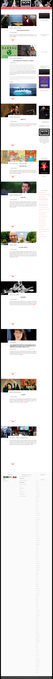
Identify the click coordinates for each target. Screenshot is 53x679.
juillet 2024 (37, 523)
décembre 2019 (38, 634)
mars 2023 (37, 557)
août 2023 (37, 546)
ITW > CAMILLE (13, 342)
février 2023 (37, 559)
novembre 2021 (38, 590)
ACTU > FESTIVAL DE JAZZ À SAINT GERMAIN (44, 194)
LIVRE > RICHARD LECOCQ (42, 196)
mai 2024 (37, 527)
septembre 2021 (38, 594)
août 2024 (37, 521)
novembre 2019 (38, 636)
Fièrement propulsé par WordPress (21, 677)
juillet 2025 (37, 500)
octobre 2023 (37, 542)
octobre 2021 (37, 592)
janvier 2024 (37, 536)
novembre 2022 (38, 565)
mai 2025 (37, 504)
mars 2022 (37, 582)
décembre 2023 (38, 538)
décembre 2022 (38, 563)
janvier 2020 (37, 632)
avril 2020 (37, 626)
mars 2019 (37, 653)
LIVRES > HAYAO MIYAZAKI (42, 218)
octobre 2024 (37, 517)
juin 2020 (37, 622)
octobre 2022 (37, 567)
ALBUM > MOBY (13, 245)
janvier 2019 (37, 657)
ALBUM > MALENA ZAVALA (15, 392)
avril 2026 (37, 483)
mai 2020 (37, 624)
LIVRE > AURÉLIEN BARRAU (15, 58)
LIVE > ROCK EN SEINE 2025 (42, 236)
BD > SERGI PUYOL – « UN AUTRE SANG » (19, 163)
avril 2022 (37, 580)
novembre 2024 (38, 515)
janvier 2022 (37, 586)
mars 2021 (37, 607)
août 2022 (37, 571)
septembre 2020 (38, 615)
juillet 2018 (37, 670)
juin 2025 (37, 502)
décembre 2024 (38, 513)
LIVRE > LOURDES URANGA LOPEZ (43, 216)
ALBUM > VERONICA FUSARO (42, 192)
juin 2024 (37, 525)
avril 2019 (37, 651)
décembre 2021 (38, 588)
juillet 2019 (37, 645)
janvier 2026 (37, 490)
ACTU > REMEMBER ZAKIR (42, 214)
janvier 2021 (37, 609)
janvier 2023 (37, 561)
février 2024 (37, 534)
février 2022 (37, 584)
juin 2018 (37, 672)
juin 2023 (37, 550)
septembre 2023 (38, 544)
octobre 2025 (37, 496)
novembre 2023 (38, 540)
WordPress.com (34, 677)
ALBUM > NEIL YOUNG (14, 294)
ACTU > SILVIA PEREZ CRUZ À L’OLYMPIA (44, 207)
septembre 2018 (38, 666)
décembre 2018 (38, 659)
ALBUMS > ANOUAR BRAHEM (42, 225)
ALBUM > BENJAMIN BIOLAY (16, 195)
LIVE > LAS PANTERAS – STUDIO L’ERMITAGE (44, 229)
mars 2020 (37, 628)
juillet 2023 (37, 548)
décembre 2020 (38, 611)
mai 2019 (37, 649)
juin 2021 (37, 601)
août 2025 (37, 498)
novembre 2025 (38, 494)
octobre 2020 (37, 613)
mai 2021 (37, 603)
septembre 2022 (38, 569)
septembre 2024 (38, 519)
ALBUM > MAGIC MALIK (15, 117)
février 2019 (37, 655)
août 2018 (37, 668)
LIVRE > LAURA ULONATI (42, 227)
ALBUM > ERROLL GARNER (15, 28)
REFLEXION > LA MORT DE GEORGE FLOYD (19, 438)
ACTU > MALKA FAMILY (41, 234)
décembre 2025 (38, 492)
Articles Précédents (12, 469)
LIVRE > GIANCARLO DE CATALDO (43, 212)
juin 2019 (37, 647)
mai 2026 (37, 481)
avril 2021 (37, 605)
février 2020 (37, 630)
